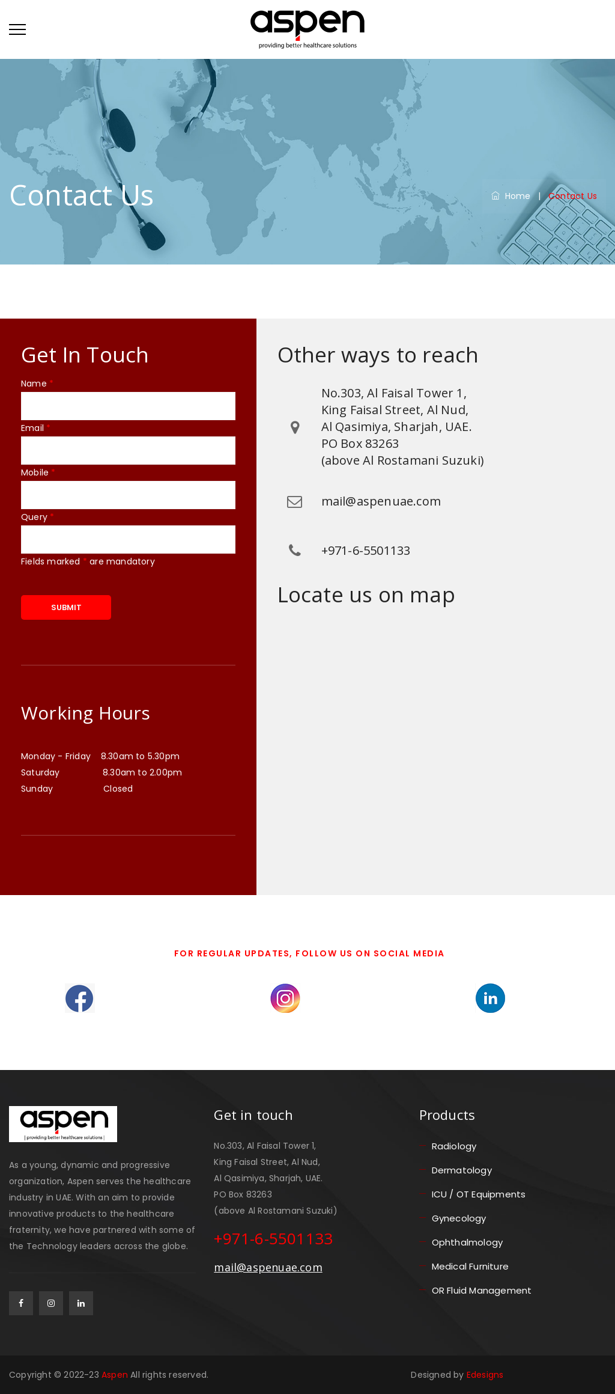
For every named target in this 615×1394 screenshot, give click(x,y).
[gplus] (51, 1303)
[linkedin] (81, 1303)
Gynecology (459, 1218)
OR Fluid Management (482, 1290)
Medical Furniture (470, 1266)
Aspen (115, 1375)
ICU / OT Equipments (479, 1194)
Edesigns (485, 1375)
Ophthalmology (467, 1242)
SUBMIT (66, 607)
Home (510, 196)
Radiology (454, 1146)
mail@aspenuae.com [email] (268, 1267)
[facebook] (21, 1303)
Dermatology (462, 1170)
